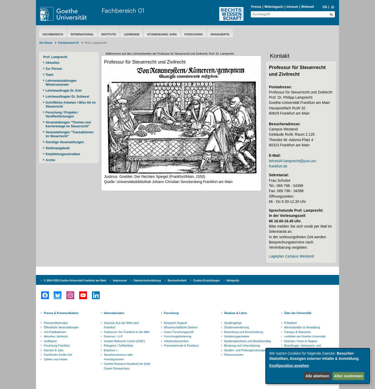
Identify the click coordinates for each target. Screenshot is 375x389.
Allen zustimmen (348, 376)
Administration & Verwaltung (302, 327)
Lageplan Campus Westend (291, 256)
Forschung (193, 34)
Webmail (307, 7)
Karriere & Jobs (54, 350)
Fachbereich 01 (123, 10)
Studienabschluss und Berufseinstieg (247, 341)
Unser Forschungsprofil (179, 332)
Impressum (120, 280)
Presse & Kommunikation (61, 313)
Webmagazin (273, 7)
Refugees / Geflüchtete (118, 345)
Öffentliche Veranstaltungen (61, 327)
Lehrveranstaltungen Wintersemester (61, 82)
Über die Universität (297, 313)
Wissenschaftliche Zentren (181, 327)
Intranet (292, 7)
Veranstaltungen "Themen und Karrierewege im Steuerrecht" (68, 124)
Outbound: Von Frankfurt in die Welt (126, 332)
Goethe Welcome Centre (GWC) (124, 341)
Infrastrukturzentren (176, 341)
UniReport (50, 341)
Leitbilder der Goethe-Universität (304, 336)
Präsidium (290, 322)
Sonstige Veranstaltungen (65, 142)
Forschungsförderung (177, 336)
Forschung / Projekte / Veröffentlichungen (62, 114)
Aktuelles (52, 63)
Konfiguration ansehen (289, 365)
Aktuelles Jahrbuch (56, 336)
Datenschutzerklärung (147, 280)
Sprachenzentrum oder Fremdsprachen (118, 357)
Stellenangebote (58, 148)
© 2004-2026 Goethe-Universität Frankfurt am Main (75, 280)
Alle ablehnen (317, 376)
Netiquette (233, 280)
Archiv (50, 160)
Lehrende (132, 34)
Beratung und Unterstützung (242, 345)
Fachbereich (52, 34)
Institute (108, 34)
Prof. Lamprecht (55, 57)
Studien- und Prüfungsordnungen (245, 350)
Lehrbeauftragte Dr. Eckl (64, 90)
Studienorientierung (236, 327)
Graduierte (219, 34)
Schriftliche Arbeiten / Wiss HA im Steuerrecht (71, 104)
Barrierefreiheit (177, 280)
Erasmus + (111, 350)
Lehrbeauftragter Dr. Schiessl (67, 96)
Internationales (114, 313)
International (82, 34)
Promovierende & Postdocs (181, 345)
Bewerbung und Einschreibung (243, 332)
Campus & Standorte (297, 332)
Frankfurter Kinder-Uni (58, 354)
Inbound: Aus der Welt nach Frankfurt (121, 325)
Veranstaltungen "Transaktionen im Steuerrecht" (69, 134)
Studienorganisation (236, 336)
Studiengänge (233, 322)
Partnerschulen (233, 354)
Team (49, 75)
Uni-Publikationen (55, 332)
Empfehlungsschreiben (63, 154)
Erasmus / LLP (113, 336)
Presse (256, 7)
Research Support (175, 322)
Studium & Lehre (235, 313)
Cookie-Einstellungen (206, 280)
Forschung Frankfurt (57, 345)
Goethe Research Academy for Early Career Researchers (127, 366)
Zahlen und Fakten (56, 359)
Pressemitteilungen (56, 322)
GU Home (45, 42)
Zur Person (54, 69)
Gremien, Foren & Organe (300, 341)
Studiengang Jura (162, 34)
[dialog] (318, 366)
